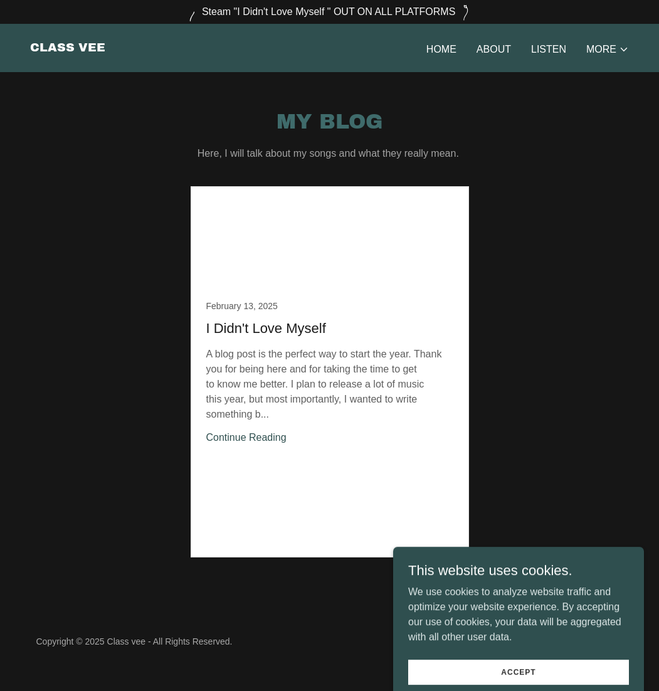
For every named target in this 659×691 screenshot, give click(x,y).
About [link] (494, 49)
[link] (67, 48)
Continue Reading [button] (246, 437)
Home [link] (441, 49)
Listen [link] (548, 49)
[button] (607, 49)
